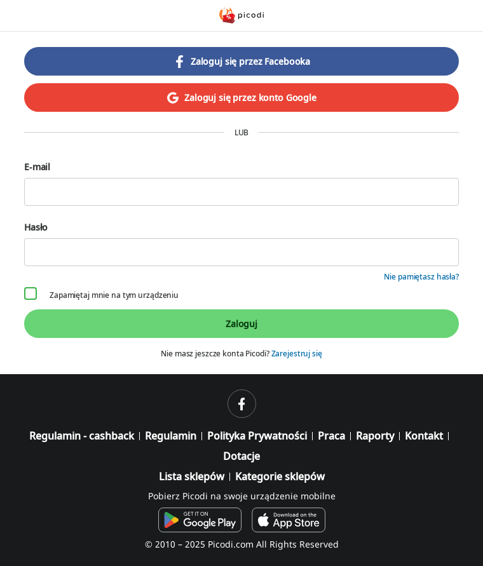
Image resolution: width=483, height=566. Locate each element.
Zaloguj (241, 324)
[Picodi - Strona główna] (241, 16)
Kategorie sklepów (280, 476)
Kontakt (424, 436)
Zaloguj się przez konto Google (241, 97)
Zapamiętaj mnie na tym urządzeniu (101, 294)
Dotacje (241, 456)
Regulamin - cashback (81, 436)
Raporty (375, 436)
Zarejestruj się (296, 353)
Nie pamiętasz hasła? (421, 276)
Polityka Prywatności (257, 436)
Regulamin (170, 436)
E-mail (241, 183)
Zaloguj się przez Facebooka (241, 61)
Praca (331, 436)
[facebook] (242, 403)
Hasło (241, 243)
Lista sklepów (191, 476)
